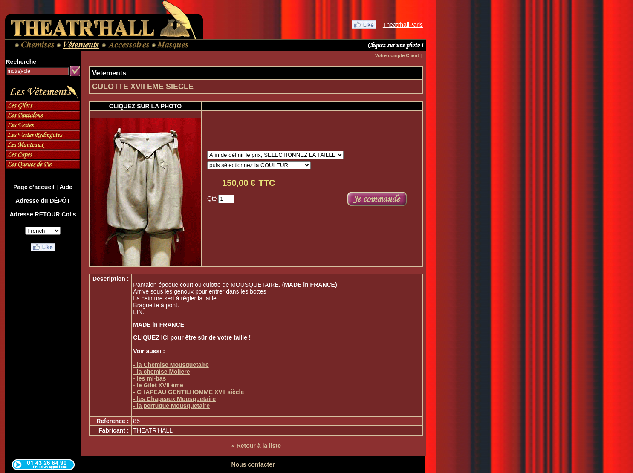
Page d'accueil (34, 187)
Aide (65, 187)
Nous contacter (253, 464)
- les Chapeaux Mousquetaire (174, 398)
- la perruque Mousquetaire (171, 405)
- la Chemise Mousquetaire (170, 364)
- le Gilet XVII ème (158, 385)
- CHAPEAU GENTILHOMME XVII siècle (188, 392)
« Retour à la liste (256, 445)
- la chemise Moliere (161, 371)
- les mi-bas (149, 378)
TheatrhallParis (403, 24)
